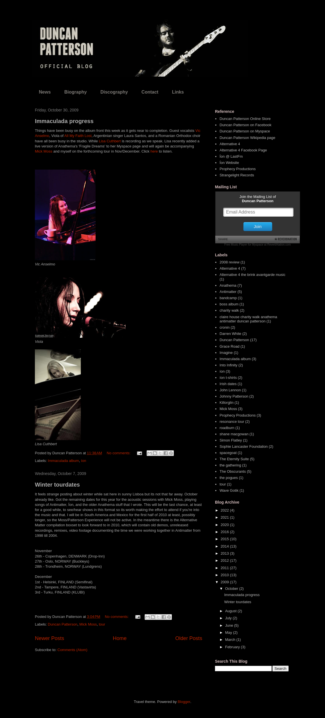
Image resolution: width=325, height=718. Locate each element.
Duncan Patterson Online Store (245, 119)
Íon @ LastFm (231, 156)
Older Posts (188, 638)
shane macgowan (234, 434)
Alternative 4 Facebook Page (243, 150)
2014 (225, 546)
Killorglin (226, 402)
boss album (229, 304)
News (45, 92)
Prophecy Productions (238, 169)
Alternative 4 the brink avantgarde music (252, 275)
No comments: (119, 453)
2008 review (229, 262)
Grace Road (229, 346)
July (229, 618)
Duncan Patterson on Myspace (245, 131)
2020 (225, 525)
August (231, 611)
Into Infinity (228, 365)
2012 (225, 560)
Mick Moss (43, 151)
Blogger (184, 702)
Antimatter (228, 292)
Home (120, 638)
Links (178, 92)
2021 (225, 517)
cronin (224, 327)
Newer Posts (49, 638)
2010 (225, 575)
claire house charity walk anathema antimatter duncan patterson (248, 319)
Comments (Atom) (72, 650)
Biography (75, 92)
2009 (225, 582)
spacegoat (228, 453)
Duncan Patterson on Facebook (245, 125)
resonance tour (232, 421)
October (232, 588)
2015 (225, 539)
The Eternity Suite (234, 459)
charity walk (229, 310)
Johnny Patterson (234, 396)
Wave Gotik (229, 490)
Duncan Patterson (62, 624)
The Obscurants (233, 471)
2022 (225, 510)
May (229, 632)
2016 (225, 532)
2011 (225, 568)
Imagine (226, 352)
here (154, 151)
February (233, 647)
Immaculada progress (64, 121)
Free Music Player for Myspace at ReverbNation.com (257, 244)
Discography (114, 92)
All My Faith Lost (78, 136)
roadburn (227, 428)
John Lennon (230, 390)
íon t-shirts (228, 377)
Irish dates (228, 384)
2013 (225, 553)
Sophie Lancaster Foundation (244, 446)
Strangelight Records (237, 175)
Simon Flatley (231, 440)
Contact (150, 92)
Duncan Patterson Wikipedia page (247, 138)
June (229, 625)
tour (102, 624)
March (231, 639)
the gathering (230, 465)
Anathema (228, 285)
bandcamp (228, 298)
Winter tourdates (57, 485)
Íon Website (229, 163)
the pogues (229, 478)
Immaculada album (63, 461)
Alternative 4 (230, 144)
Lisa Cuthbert (110, 141)
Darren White (230, 333)
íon (83, 461)
